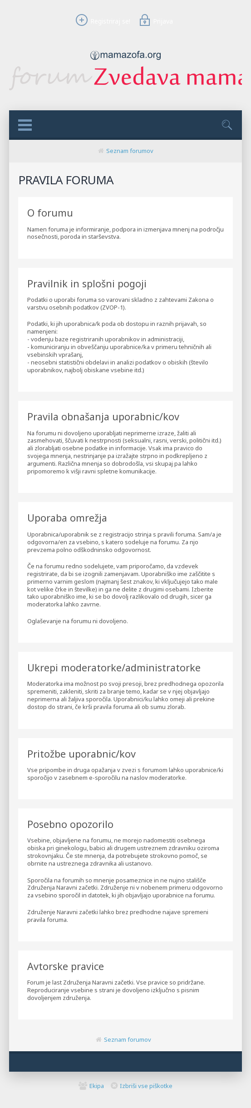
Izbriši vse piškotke (146, 1086)
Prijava (155, 21)
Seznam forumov (129, 151)
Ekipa (96, 1086)
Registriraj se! (102, 21)
